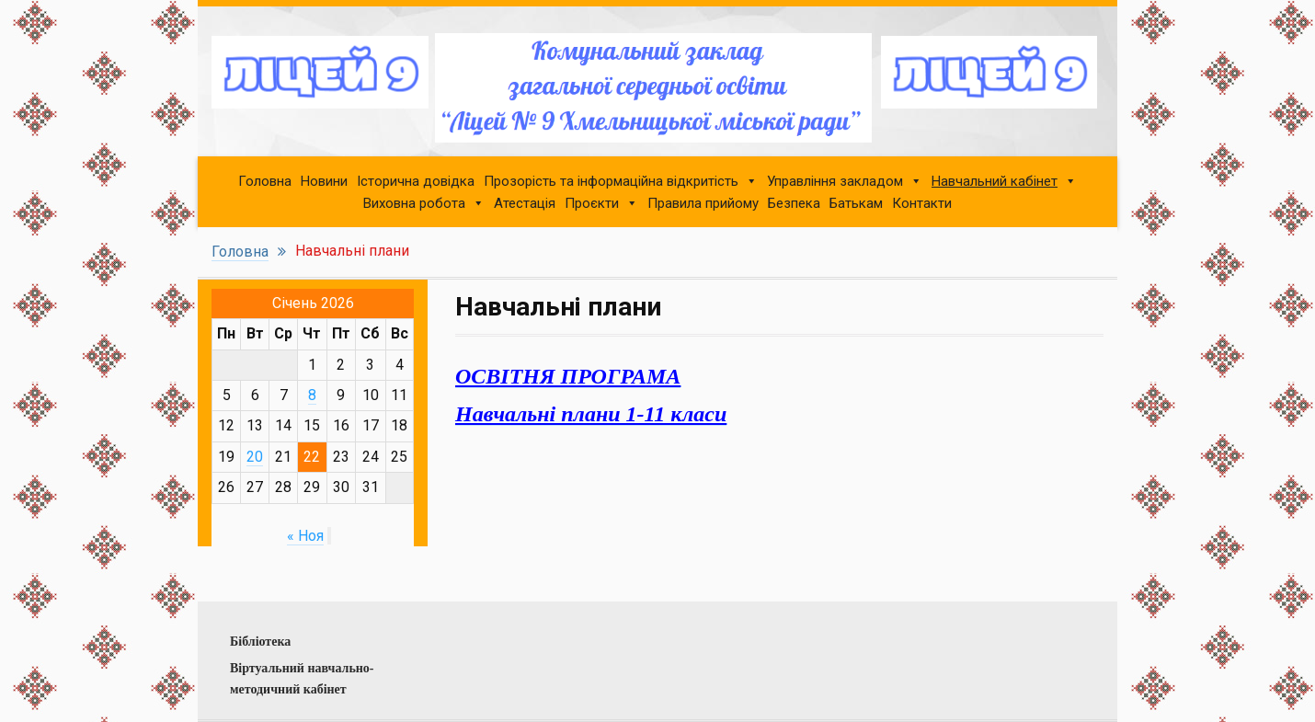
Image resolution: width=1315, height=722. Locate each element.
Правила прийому (703, 203)
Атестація (524, 203)
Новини (324, 181)
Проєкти (592, 203)
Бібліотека (260, 641)
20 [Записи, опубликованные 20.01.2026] (254, 456)
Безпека (794, 203)
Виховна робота (414, 203)
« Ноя (305, 535)
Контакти (922, 203)
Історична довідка (416, 181)
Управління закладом (835, 181)
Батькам (856, 203)
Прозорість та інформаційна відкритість (611, 181)
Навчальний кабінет (995, 181)
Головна (265, 181)
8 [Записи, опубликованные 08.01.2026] (312, 395)
